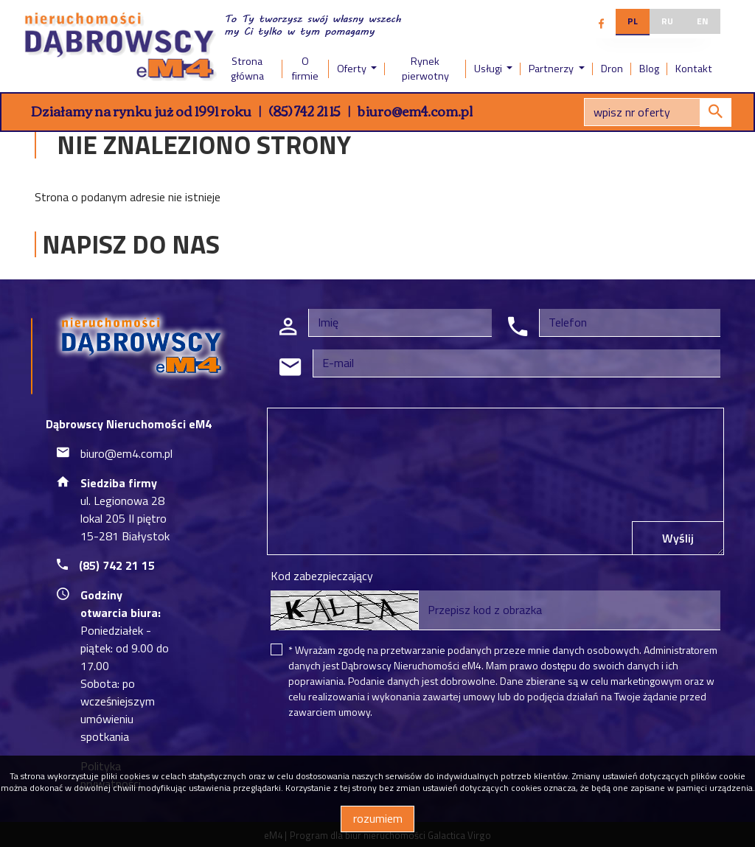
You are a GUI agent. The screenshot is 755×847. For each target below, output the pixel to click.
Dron (612, 68)
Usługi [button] (489, 68)
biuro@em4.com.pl (415, 110)
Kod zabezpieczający (322, 576)
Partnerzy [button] (552, 68)
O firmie (305, 68)
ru (667, 21)
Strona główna (247, 68)
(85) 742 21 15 (304, 110)
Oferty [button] (353, 68)
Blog (649, 68)
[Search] (657, 112)
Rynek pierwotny (425, 68)
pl (632, 21)
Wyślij (678, 538)
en (703, 21)
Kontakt (693, 68)
